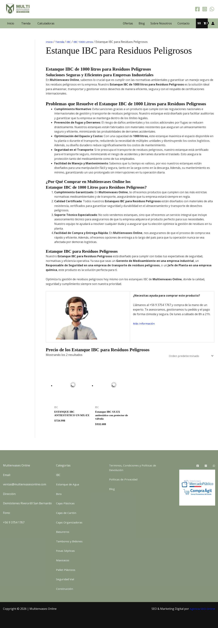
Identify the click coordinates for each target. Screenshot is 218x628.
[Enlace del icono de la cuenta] (212, 23)
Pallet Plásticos (66, 570)
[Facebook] (197, 9)
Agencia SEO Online (202, 609)
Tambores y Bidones (69, 541)
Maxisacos (63, 560)
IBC (69, 42)
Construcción (65, 589)
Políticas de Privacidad (123, 479)
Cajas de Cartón (66, 513)
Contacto (184, 23)
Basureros (63, 532)
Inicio (10, 23)
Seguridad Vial (65, 579)
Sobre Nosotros (161, 23)
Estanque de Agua (68, 484)
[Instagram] (204, 9)
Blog (142, 23)
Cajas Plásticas (65, 503)
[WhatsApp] (211, 9)
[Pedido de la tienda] (189, 356)
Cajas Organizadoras (70, 522)
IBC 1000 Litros (84, 42)
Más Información (144, 323)
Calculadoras (45, 23)
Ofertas (128, 23)
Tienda (25, 23)
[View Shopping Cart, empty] (202, 23)
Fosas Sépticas (65, 551)
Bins (59, 494)
